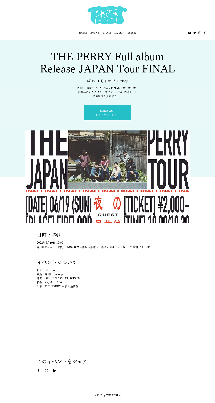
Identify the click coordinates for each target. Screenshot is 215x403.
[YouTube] (189, 32)
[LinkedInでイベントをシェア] (54, 370)
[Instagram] (199, 32)
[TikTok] (204, 32)
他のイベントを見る (107, 114)
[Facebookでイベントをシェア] (38, 370)
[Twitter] (194, 32)
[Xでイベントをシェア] (46, 370)
